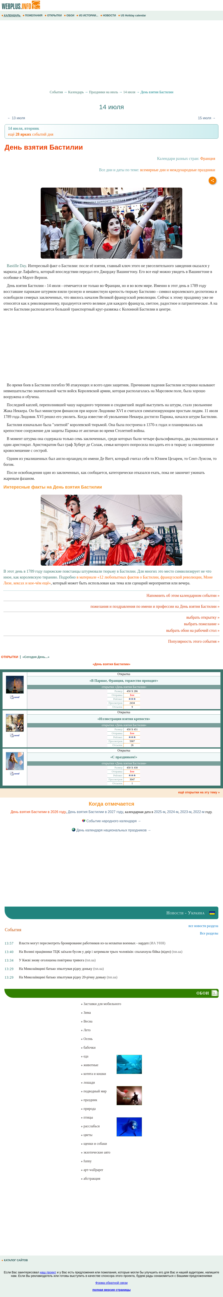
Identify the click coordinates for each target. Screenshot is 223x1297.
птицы (87, 1117)
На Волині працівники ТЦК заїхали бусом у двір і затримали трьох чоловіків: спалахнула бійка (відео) (95, 951)
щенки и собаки (94, 1143)
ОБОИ (69, 15)
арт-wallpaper (92, 1170)
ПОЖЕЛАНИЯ (33, 15)
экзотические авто (95, 1152)
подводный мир (93, 1091)
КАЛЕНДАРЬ (11, 15)
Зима (86, 1012)
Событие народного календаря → (111, 821)
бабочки (88, 1047)
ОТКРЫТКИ (54, 15)
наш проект (48, 1272)
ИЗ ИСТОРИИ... (87, 15)
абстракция (90, 1178)
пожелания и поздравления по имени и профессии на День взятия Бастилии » (155, 606)
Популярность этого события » (194, 641)
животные (89, 1065)
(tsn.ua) (177, 951)
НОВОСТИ (108, 15)
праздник (89, 1100)
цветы (86, 1135)
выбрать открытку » (203, 617)
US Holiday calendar (132, 15)
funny (86, 1161)
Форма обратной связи (111, 1283)
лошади (88, 1082)
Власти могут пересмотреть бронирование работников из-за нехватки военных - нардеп (84, 943)
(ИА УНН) (157, 943)
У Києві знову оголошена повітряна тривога (51, 960)
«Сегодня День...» (36, 657)
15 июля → (207, 118)
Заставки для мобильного (101, 1004)
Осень (87, 1039)
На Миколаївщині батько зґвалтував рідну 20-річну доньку (62, 977)
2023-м (185, 812)
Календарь (76, 92)
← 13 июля (16, 118)
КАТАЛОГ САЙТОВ (15, 1260)
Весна (86, 1021)
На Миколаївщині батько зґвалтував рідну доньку (55, 969)
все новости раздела (203, 926)
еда (84, 1056)
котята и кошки (93, 1074)
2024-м (172, 812)
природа (88, 1108)
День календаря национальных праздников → (111, 830)
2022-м (198, 812)
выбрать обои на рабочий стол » (193, 630)
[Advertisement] (111, 55)
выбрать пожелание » (202, 624)
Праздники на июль (103, 92)
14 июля (129, 92)
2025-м (159, 812)
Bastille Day (16, 266)
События (56, 92)
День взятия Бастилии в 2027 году (95, 812)
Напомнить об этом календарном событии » (183, 595)
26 (132, 745)
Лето (86, 1030)
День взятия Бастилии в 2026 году (38, 812)
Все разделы (209, 933)
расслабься (90, 1126)
